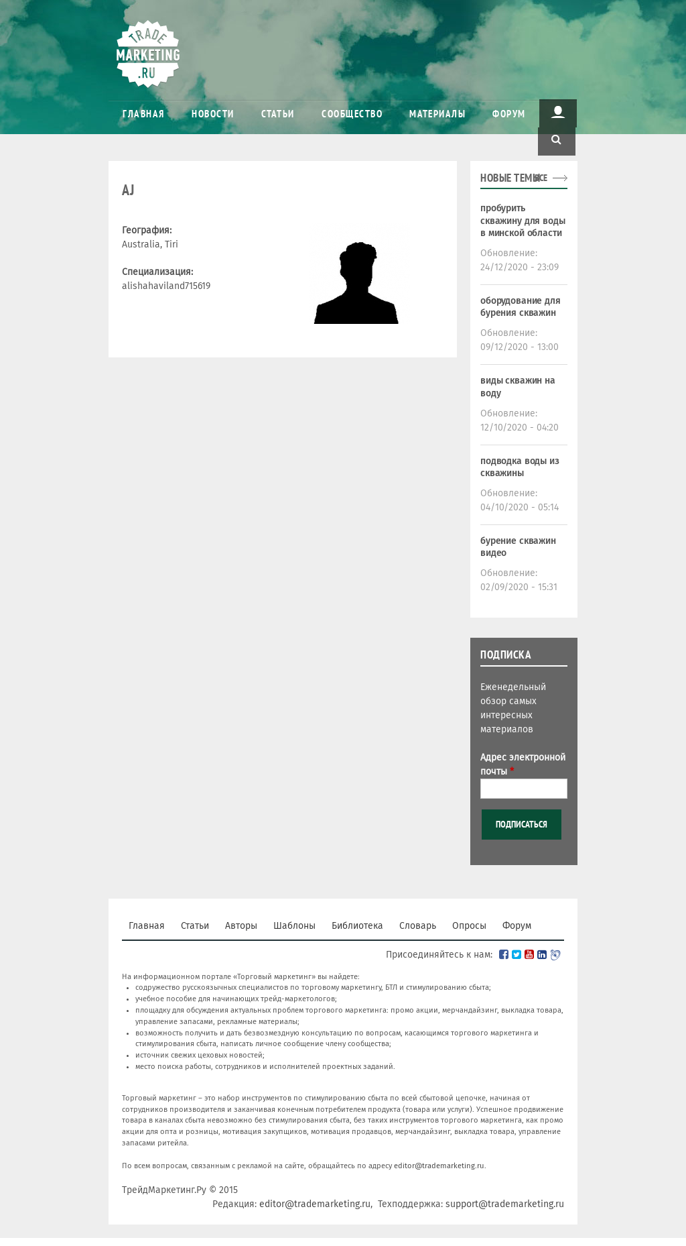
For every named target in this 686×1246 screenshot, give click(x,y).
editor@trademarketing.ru (439, 1166)
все (541, 178)
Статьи (278, 113)
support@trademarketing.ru (504, 1204)
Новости (213, 113)
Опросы (469, 925)
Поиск (556, 140)
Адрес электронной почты (522, 764)
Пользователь (558, 112)
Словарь (417, 925)
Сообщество (352, 113)
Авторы (241, 925)
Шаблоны (294, 925)
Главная (144, 113)
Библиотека (357, 925)
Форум (509, 113)
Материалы (437, 113)
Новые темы (510, 177)
